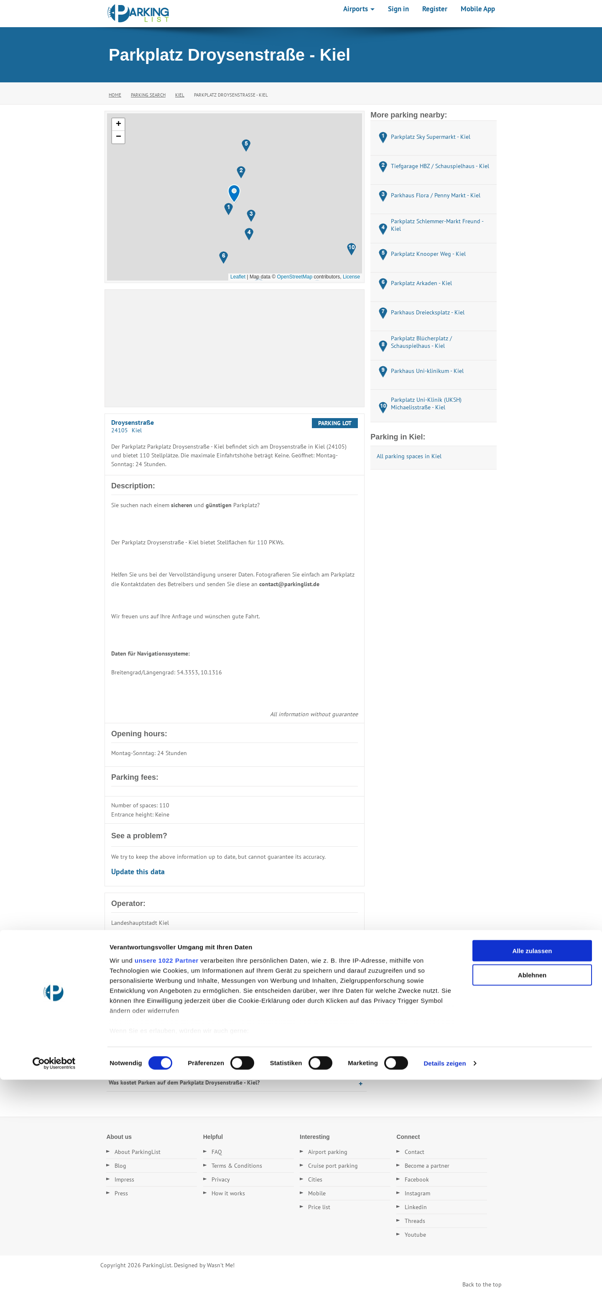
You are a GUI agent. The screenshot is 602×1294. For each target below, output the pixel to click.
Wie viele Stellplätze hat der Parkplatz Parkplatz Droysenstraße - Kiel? (198, 1028)
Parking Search (148, 95)
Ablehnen (532, 1189)
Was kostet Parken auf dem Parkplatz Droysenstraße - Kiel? (184, 1082)
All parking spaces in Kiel (409, 456)
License (351, 277)
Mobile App (478, 8)
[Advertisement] (234, 348)
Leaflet (237, 277)
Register (434, 8)
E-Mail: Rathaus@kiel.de (142, 944)
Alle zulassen (532, 1165)
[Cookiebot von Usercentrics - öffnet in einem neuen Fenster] (54, 1277)
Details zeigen (444, 1277)
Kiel (179, 95)
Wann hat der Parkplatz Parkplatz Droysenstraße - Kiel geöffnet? (191, 1064)
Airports (359, 8)
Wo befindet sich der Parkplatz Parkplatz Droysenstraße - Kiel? (188, 1010)
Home (115, 95)
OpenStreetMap (294, 277)
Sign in (398, 8)
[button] (234, 193)
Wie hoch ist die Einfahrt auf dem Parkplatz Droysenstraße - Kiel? (192, 1046)
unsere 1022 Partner (167, 1174)
